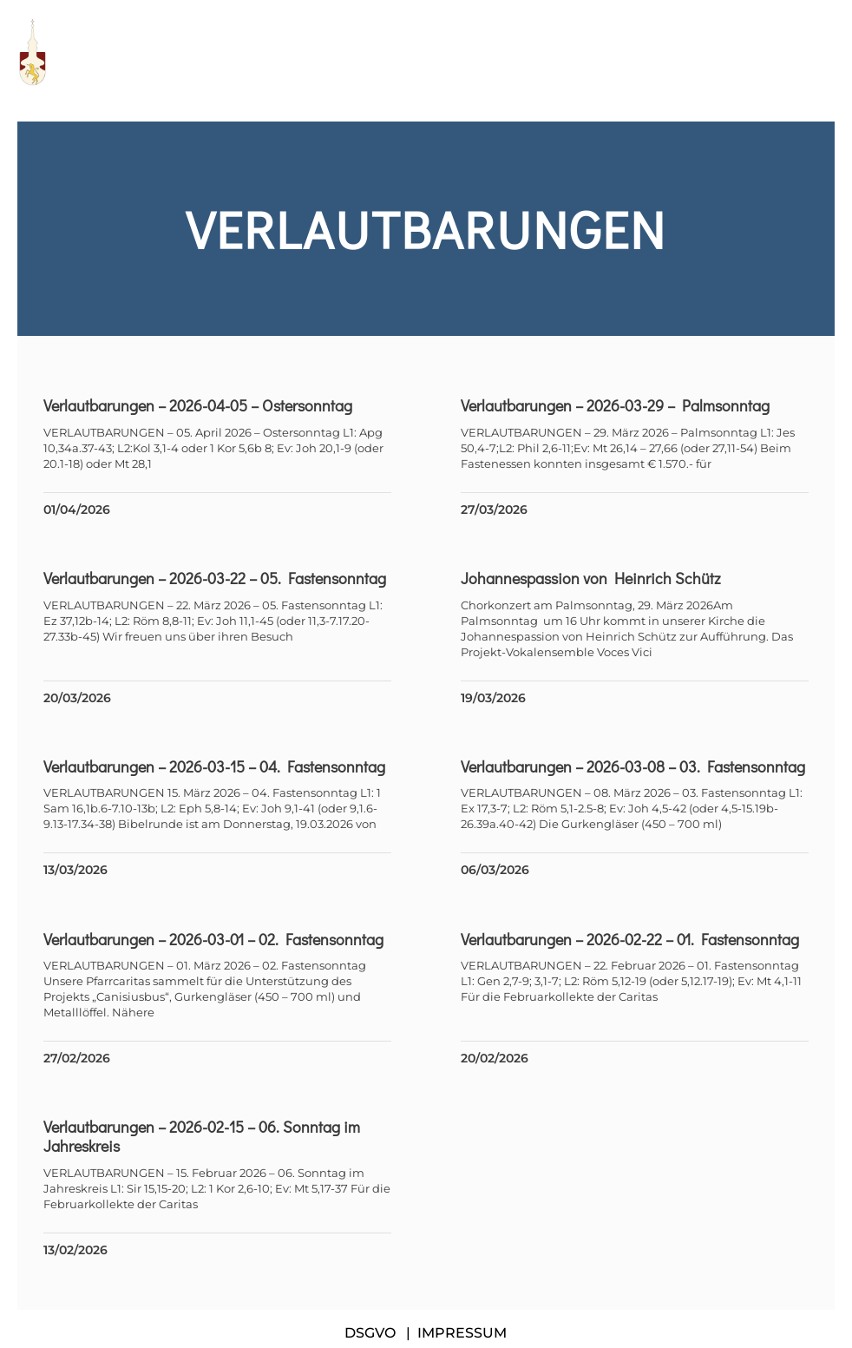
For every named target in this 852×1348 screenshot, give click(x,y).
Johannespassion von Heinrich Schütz (591, 578)
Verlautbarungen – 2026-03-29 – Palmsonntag (615, 405)
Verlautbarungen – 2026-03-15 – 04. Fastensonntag (214, 766)
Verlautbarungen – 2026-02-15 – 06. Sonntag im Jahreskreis (201, 1136)
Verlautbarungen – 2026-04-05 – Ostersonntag (197, 405)
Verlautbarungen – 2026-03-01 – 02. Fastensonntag (213, 939)
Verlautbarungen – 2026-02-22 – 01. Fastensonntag (630, 939)
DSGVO (370, 1333)
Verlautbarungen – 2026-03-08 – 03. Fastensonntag (633, 766)
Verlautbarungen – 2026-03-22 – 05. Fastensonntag (214, 578)
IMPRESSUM (462, 1333)
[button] (826, 52)
